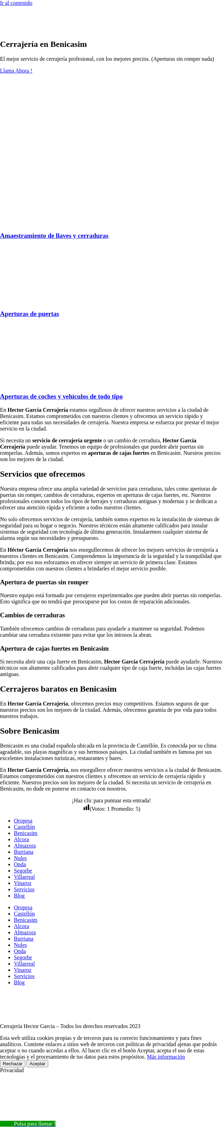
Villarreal (24, 877)
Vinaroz (23, 883)
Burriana (23, 852)
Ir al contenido (16, 3)
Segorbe (23, 871)
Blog (19, 896)
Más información (166, 1057)
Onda (20, 864)
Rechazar (13, 1063)
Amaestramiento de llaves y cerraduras (54, 235)
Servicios (24, 889)
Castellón (24, 827)
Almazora (25, 846)
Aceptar (37, 1063)
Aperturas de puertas (29, 313)
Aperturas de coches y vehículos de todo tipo (61, 396)
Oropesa (23, 821)
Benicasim (25, 833)
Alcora (21, 839)
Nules (20, 858)
